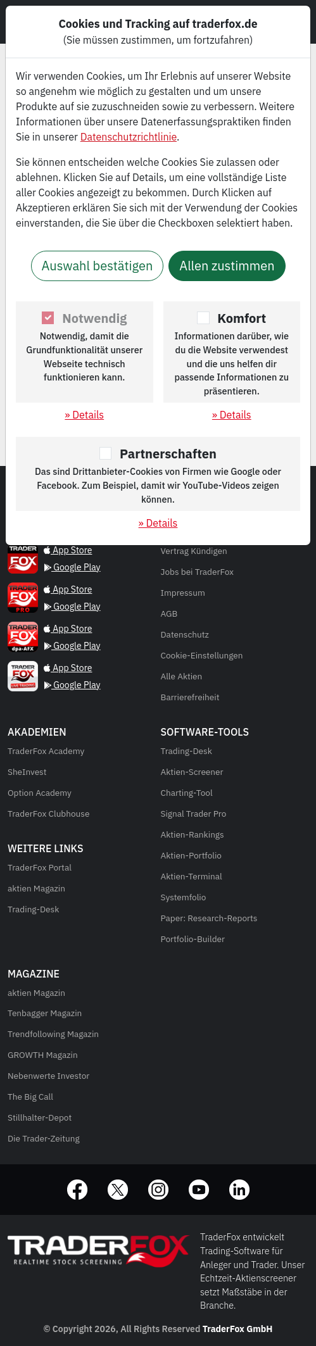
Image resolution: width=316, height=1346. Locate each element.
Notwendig (94, 318)
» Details (84, 414)
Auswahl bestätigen (97, 265)
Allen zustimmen (226, 265)
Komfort (241, 318)
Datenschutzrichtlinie (128, 136)
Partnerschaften (168, 453)
